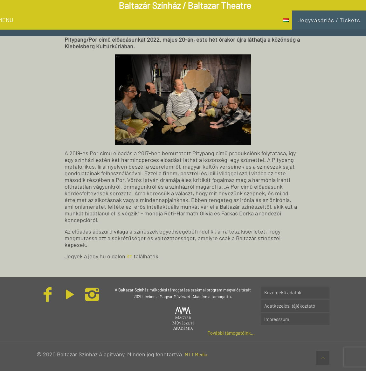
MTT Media (196, 354)
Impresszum (276, 319)
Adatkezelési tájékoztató (289, 306)
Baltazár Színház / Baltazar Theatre (185, 5)
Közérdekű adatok (282, 292)
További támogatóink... (231, 333)
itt (129, 256)
